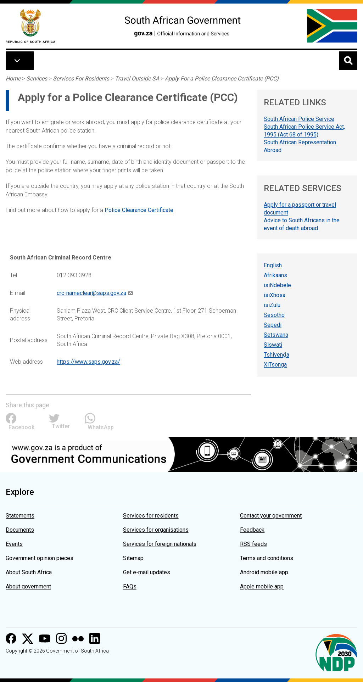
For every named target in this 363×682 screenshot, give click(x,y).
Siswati (273, 344)
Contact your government (271, 515)
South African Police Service (299, 119)
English (273, 265)
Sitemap (133, 558)
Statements (20, 515)
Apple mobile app (262, 586)
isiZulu (272, 305)
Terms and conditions (266, 558)
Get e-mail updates (146, 572)
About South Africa (29, 572)
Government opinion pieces (39, 558)
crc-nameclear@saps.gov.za (91, 293)
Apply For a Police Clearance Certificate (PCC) (222, 78)
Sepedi (272, 325)
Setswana (276, 334)
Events (14, 544)
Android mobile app (264, 572)
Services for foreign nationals (159, 544)
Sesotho (274, 315)
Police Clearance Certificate (139, 210)
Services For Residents (81, 78)
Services (36, 78)
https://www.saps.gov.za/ (88, 361)
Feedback (252, 529)
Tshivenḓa (276, 354)
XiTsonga (275, 364)
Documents (20, 529)
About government (28, 586)
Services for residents (151, 515)
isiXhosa (274, 295)
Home (13, 78)
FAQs (129, 586)
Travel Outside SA (137, 78)
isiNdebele (277, 285)
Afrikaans (275, 275)
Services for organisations (156, 529)
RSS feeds (253, 544)
